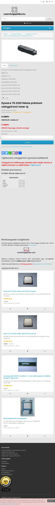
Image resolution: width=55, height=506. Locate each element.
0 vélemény (13, 146)
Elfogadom (51, 501)
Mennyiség (4, 134)
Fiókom (3, 469)
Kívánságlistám (5, 472)
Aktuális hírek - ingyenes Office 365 (10, 456)
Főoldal (5, 34)
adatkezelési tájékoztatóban (9, 504)
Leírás (4, 65)
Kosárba (27, 142)
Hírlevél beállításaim (6, 474)
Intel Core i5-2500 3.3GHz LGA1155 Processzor (19, 333)
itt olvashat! (32, 245)
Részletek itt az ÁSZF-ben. (42, 264)
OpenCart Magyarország (13, 497)
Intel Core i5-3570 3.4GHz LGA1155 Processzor (19, 291)
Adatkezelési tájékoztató (8, 452)
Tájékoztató (35, 165)
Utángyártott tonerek (31, 34)
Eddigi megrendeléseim (7, 471)
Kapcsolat (4, 461)
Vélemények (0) (13, 65)
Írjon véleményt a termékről (24, 146)
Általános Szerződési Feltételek (9, 454)
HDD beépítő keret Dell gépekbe (15, 418)
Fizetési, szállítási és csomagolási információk (13, 450)
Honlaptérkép (5, 463)
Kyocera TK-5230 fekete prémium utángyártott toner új (18, 36)
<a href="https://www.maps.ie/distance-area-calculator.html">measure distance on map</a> (27, 212)
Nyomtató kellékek (16, 34)
